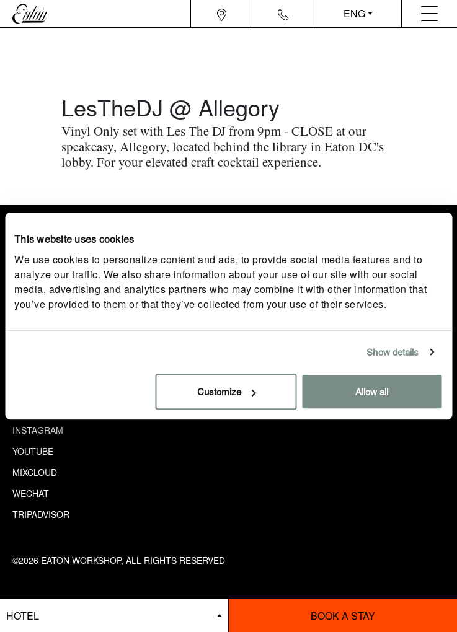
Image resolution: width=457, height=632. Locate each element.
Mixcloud (34, 472)
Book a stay (343, 615)
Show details (392, 351)
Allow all (371, 391)
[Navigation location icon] (221, 13)
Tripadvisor (40, 514)
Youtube (32, 451)
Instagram (37, 430)
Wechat (30, 493)
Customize (226, 391)
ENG (354, 13)
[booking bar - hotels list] (114, 615)
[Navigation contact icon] (283, 13)
